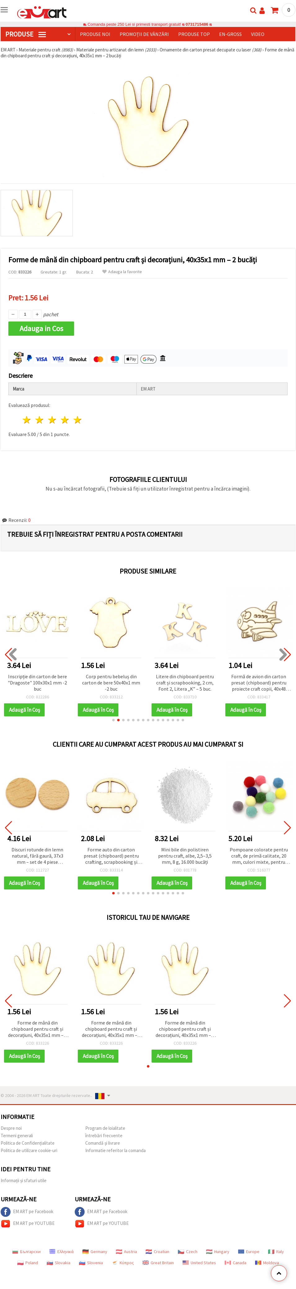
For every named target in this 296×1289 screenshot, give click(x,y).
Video (257, 34)
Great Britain (158, 1263)
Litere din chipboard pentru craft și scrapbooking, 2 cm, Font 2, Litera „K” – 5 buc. (185, 682)
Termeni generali (17, 1135)
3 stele (52, 419)
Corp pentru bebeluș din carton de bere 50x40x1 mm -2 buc (111, 682)
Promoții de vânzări (144, 34)
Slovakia (58, 1262)
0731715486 (197, 24)
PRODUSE (25, 34)
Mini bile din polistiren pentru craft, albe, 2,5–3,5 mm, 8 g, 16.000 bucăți (185, 855)
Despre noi (11, 1128)
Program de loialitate (105, 1128)
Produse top (194, 34)
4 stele (65, 419)
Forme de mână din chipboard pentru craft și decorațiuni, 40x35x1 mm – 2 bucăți (37, 1029)
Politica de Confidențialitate (28, 1143)
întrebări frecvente (103, 1135)
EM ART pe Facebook (27, 1212)
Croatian (157, 1251)
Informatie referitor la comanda (115, 1150)
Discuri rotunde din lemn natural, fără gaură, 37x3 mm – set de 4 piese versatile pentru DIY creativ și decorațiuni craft (37, 856)
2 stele (39, 419)
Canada (235, 1263)
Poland (27, 1262)
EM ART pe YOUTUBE (28, 1224)
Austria (126, 1251)
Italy (276, 1251)
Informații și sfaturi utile (23, 1180)
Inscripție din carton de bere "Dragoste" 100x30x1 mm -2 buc (37, 682)
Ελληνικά (61, 1251)
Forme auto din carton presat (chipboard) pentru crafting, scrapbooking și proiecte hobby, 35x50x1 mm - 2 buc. (111, 856)
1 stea (27, 419)
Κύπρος (123, 1263)
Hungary (217, 1251)
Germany (94, 1251)
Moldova (267, 1263)
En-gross (230, 34)
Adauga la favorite (122, 271)
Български (26, 1251)
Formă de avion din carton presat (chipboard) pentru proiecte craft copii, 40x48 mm (258, 683)
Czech (187, 1251)
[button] (113, 720)
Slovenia (91, 1262)
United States (199, 1263)
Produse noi (95, 34)
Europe (248, 1251)
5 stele (77, 419)
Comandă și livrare (102, 1143)
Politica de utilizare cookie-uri (29, 1150)
